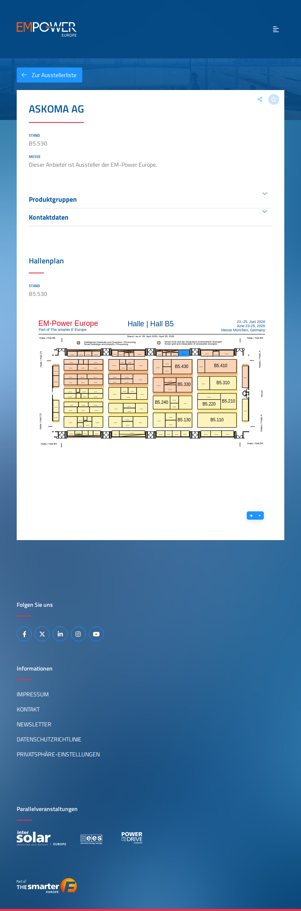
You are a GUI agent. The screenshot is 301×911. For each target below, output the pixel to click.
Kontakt (28, 709)
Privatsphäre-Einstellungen (58, 754)
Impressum (33, 694)
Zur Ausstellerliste (46, 75)
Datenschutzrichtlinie (49, 739)
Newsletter (34, 724)
